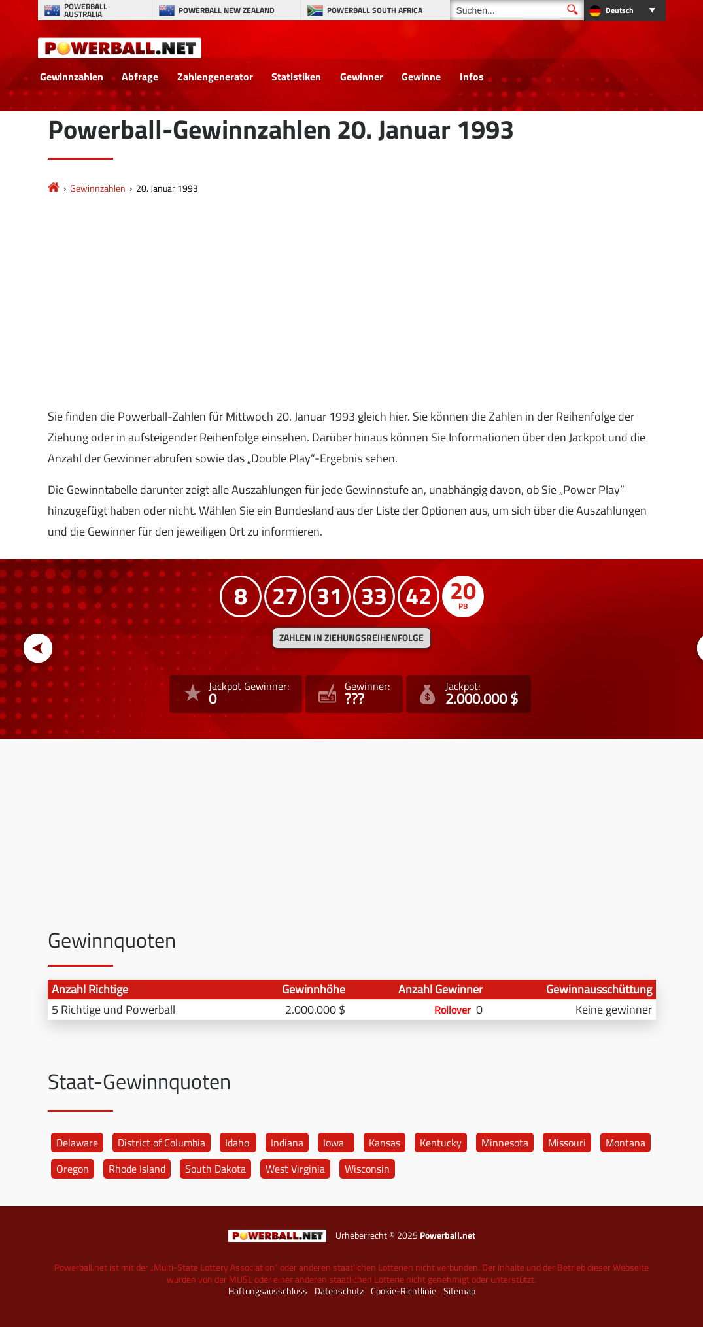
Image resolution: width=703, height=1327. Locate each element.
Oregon (72, 1169)
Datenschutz (339, 1291)
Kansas (384, 1142)
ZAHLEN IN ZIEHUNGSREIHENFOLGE (351, 637)
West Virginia (295, 1169)
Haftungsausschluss (267, 1291)
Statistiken (296, 76)
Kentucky (441, 1142)
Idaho (237, 1142)
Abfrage (140, 76)
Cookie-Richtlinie (403, 1291)
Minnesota (504, 1142)
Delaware (77, 1142)
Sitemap (459, 1291)
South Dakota (215, 1169)
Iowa (333, 1142)
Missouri (567, 1142)
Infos (472, 76)
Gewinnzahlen (71, 76)
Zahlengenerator (215, 76)
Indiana (287, 1142)
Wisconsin (367, 1169)
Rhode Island (137, 1169)
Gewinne (421, 76)
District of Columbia (161, 1142)
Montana (625, 1142)
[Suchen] (517, 10)
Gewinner (361, 76)
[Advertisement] (352, 301)
